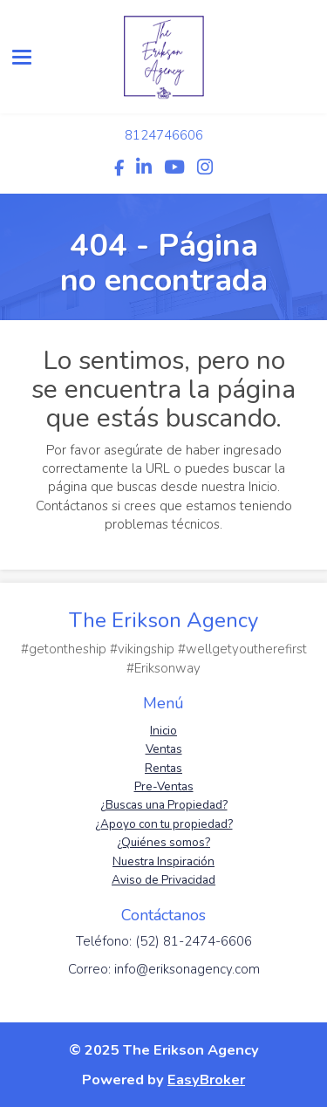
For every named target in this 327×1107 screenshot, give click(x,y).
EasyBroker (206, 1079)
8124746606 (164, 135)
